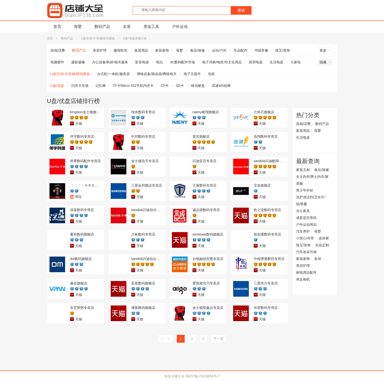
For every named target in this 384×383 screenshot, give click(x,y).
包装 (211, 74)
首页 (57, 26)
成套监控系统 (306, 218)
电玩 (159, 62)
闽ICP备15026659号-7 (203, 376)
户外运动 (180, 26)
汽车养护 (303, 231)
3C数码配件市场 (182, 62)
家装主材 (303, 170)
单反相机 (303, 279)
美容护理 (100, 50)
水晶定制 (322, 245)
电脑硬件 (57, 62)
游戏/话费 (57, 50)
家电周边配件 (306, 272)
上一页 (165, 339)
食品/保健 (197, 50)
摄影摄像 (78, 62)
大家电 (295, 62)
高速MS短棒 (221, 86)
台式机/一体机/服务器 (113, 74)
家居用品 (141, 50)
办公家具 (303, 211)
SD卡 (180, 86)
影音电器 (142, 62)
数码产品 (102, 26)
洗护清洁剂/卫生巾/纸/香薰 (310, 200)
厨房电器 (256, 62)
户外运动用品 (306, 224)
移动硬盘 (198, 86)
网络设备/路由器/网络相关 (157, 74)
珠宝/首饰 (282, 50)
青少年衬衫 (304, 190)
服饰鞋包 (120, 50)
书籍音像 (261, 50)
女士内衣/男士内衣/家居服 (312, 180)
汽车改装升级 (306, 252)
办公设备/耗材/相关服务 (110, 62)
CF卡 (165, 86)
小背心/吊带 (305, 238)
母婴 (78, 26)
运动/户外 (219, 50)
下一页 (218, 339)
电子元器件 (192, 74)
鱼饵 (317, 259)
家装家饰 (162, 50)
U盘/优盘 (57, 86)
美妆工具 (151, 26)
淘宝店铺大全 (174, 376)
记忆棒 (101, 86)
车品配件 (240, 50)
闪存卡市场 (79, 86)
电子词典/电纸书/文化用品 (222, 62)
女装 (127, 26)
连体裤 (324, 238)
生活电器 (276, 62)
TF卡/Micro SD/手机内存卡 (133, 86)
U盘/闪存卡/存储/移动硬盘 (98, 38)
